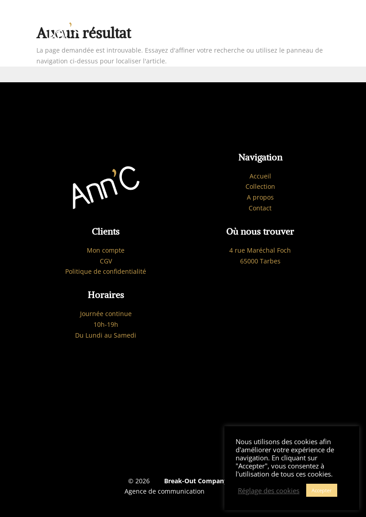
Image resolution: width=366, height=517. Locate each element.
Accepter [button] (322, 490)
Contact (260, 208)
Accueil (260, 176)
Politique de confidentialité (105, 271)
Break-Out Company (194, 481)
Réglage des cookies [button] (268, 490)
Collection (260, 186)
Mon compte (106, 250)
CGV (106, 261)
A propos (260, 197)
